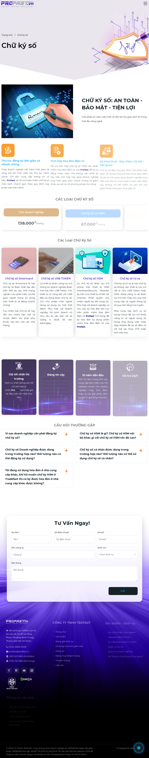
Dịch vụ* (101, 547)
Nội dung (16, 563)
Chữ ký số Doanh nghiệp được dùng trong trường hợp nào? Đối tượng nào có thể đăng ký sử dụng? (33, 454)
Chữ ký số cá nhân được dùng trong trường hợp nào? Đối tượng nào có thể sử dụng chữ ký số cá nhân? (108, 454)
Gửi (123, 591)
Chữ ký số (22, 35)
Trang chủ (7, 35)
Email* (100, 532)
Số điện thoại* (61, 532)
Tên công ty (17, 547)
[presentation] (33, 589)
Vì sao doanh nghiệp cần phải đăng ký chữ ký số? (31, 435)
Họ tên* (15, 532)
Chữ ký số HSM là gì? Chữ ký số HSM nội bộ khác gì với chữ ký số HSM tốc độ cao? (108, 435)
